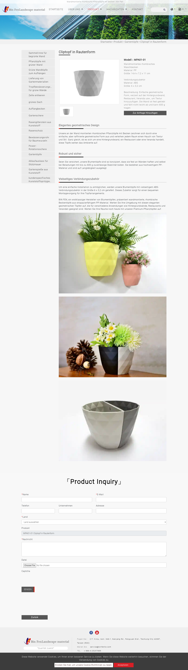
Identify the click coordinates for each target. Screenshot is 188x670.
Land (25, 517)
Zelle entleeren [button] (37, 95)
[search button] (164, 10)
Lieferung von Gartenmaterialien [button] (38, 80)
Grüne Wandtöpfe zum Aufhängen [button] (38, 72)
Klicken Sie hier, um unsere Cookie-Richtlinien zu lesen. (83, 665)
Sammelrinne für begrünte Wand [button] (38, 55)
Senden (27, 589)
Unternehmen (66, 505)
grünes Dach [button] (35, 102)
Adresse (100, 505)
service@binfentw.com (100, 647)
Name (25, 494)
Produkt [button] (94, 9)
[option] (89, 81)
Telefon (25, 505)
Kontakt (137, 9)
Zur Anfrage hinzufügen (145, 113)
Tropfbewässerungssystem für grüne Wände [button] (42, 89)
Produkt (118, 41)
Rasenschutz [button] (36, 130)
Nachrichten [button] (116, 9)
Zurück (34, 617)
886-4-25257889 (93, 651)
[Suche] (159, 9)
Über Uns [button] (74, 9)
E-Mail (100, 494)
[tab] (38, 54)
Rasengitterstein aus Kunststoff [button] (40, 124)
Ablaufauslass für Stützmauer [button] (38, 163)
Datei (24, 560)
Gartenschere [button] (36, 115)
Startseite (56, 9)
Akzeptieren (123, 665)
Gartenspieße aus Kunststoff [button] (38, 171)
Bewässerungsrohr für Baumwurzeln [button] (39, 139)
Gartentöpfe (131, 41)
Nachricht (27, 539)
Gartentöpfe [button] (35, 154)
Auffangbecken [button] (37, 108)
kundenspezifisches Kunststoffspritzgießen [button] (41, 180)
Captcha (26, 571)
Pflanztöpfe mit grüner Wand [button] (37, 63)
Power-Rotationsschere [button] (38, 148)
